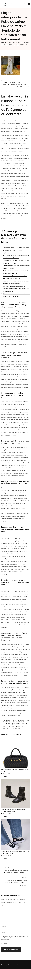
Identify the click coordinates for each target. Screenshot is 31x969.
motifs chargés (8, 725)
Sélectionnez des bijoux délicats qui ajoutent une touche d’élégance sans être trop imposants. (16, 288)
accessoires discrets (10, 720)
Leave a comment (24, 86)
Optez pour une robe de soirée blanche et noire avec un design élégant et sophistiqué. (16, 250)
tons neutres (15, 728)
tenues (25, 84)
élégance (24, 723)
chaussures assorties (16, 721)
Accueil (3, 42)
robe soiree (14, 84)
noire (19, 81)
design (18, 723)
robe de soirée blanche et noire (14, 726)
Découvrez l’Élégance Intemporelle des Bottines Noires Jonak (13, 810)
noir (15, 81)
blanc (5, 81)
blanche (10, 81)
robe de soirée (23, 725)
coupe (13, 723)
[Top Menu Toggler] (28, 4)
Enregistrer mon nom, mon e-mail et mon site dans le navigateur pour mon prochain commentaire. (14, 938)
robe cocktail (12, 82)
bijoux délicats (23, 720)
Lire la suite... (5, 776)
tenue (20, 84)
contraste (6, 723)
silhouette (6, 728)
